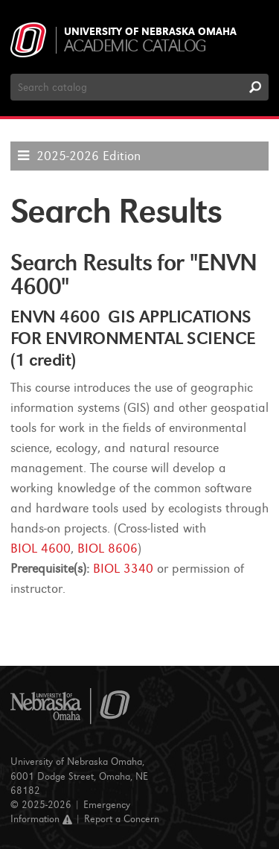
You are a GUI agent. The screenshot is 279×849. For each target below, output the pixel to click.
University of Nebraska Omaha (150, 32)
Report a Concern (121, 818)
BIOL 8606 (107, 548)
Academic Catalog (135, 45)
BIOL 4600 (40, 548)
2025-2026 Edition (88, 156)
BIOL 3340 (123, 568)
